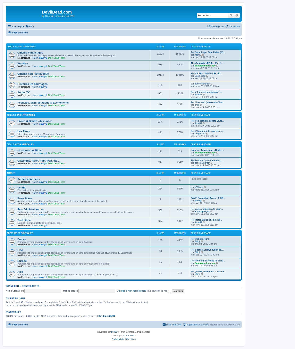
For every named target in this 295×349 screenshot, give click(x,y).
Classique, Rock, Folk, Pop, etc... (38, 160)
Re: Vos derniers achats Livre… (208, 121)
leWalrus (199, 187)
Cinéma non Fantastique (33, 73)
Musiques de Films (29, 150)
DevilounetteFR (106, 316)
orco (197, 105)
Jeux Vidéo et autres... (31, 209)
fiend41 (198, 94)
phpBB (114, 332)
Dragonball (200, 133)
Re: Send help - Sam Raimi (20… (208, 52)
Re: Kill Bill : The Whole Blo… (206, 73)
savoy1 (43, 58)
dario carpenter (202, 83)
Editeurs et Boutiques (20, 233)
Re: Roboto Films (200, 239)
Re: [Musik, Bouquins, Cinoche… (208, 271)
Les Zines (23, 131)
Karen (35, 58)
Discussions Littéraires (21, 115)
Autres (11, 173)
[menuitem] (30, 26)
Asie (20, 271)
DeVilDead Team (56, 58)
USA (20, 250)
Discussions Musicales (20, 144)
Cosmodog (200, 76)
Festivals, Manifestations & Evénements (43, 102)
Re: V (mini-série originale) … (206, 92)
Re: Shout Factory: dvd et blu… (207, 250)
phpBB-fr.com (129, 335)
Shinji (197, 241)
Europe (22, 260)
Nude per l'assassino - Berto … (207, 150)
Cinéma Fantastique (30, 52)
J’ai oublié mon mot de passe (131, 291)
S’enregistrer (31, 286)
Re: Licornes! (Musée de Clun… (208, 102)
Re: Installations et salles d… (206, 220)
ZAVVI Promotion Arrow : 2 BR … (208, 198)
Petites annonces (28, 179)
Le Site (21, 187)
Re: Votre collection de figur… (207, 209)
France (21, 239)
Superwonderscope (205, 65)
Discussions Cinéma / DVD (21, 47)
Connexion (12, 286)
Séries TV (23, 92)
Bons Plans (24, 198)
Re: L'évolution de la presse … (207, 131)
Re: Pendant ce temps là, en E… (208, 260)
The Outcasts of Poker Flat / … (207, 63)
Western (22, 63)
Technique (24, 220)
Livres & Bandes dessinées (34, 121)
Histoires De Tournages (32, 84)
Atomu (198, 55)
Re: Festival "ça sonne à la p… (207, 160)
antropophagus (202, 211)
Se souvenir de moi (159, 291)
